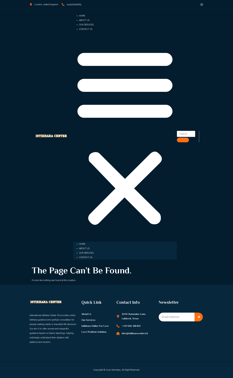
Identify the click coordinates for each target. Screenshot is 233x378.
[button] (125, 136)
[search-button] (183, 140)
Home (82, 16)
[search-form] (186, 134)
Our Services (86, 24)
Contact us (85, 29)
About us (84, 20)
